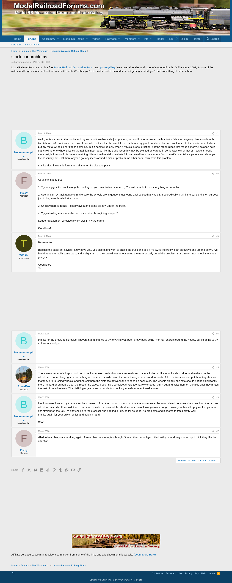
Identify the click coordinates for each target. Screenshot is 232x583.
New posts (16, 44)
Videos (96, 38)
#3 (217, 236)
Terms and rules (174, 573)
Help (203, 573)
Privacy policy (192, 573)
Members (130, 38)
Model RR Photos (73, 38)
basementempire (23, 62)
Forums (31, 38)
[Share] (213, 133)
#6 (217, 397)
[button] (58, 38)
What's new (48, 38)
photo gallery (107, 67)
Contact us (157, 573)
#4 (217, 333)
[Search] (213, 38)
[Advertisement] (116, 101)
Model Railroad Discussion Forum (74, 67)
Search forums (32, 44)
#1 (217, 133)
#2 (217, 173)
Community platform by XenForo (116, 580)
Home (17, 38)
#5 (217, 367)
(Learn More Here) (145, 554)
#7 (217, 431)
